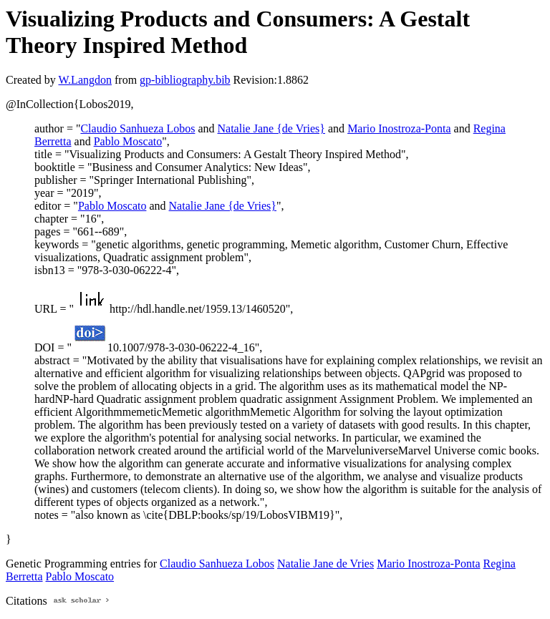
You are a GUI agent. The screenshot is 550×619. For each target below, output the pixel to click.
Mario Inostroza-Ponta (398, 128)
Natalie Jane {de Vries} (272, 128)
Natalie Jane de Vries (325, 563)
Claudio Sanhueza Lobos (137, 128)
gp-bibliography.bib (185, 80)
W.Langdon (85, 80)
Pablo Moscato (128, 141)
